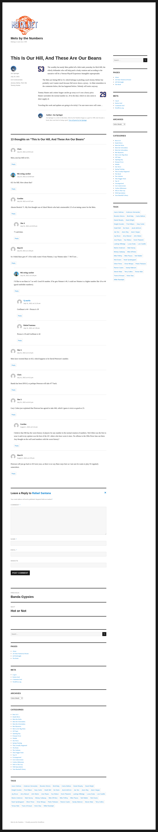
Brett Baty (56, 786)
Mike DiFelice (53, 798)
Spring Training (17, 743)
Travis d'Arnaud (27, 806)
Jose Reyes (45, 794)
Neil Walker (84, 798)
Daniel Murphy (78, 786)
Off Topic (15, 731)
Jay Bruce (14, 794)
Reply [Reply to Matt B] (13, 263)
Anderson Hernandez (31, 786)
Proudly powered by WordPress (34, 822)
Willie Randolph (49, 806)
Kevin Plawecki (66, 794)
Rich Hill (24, 83)
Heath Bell (47, 790)
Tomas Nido (15, 806)
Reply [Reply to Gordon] (13, 214)
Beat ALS (15, 714)
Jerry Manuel (24, 794)
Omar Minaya (41, 802)
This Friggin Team (18, 752)
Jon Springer (15, 73)
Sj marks (27, 301)
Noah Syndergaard (17, 802)
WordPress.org (17, 682)
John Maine (35, 794)
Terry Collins (100, 802)
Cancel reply (104, 493)
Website (14, 561)
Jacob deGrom (66, 790)
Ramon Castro (65, 802)
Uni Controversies (16, 80)
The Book (15, 658)
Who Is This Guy (18, 764)
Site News (16, 741)
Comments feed (17, 679)
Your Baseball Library (19, 769)
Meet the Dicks (17, 719)
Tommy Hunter (15, 85)
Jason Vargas (95, 790)
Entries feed (16, 677)
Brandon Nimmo (45, 786)
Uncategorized (17, 757)
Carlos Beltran (66, 786)
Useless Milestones (18, 762)
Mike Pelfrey (64, 798)
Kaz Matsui (55, 794)
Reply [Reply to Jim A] (17, 238)
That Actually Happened (20, 745)
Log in (14, 675)
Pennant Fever (17, 736)
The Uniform (16, 750)
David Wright (89, 786)
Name (14, 539)
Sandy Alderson (77, 802)
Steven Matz (89, 802)
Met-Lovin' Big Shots (19, 729)
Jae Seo (76, 790)
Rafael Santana (41, 493)
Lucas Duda (91, 794)
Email (14, 550)
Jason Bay (85, 790)
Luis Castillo (101, 794)
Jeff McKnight (17, 656)
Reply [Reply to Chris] (13, 164)
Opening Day (16, 733)
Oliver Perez (30, 802)
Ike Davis (57, 790)
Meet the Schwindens (19, 721)
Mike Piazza (74, 798)
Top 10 (15, 755)
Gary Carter (38, 790)
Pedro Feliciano (53, 802)
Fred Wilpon (28, 790)
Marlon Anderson (17, 798)
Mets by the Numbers (27, 38)
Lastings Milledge (78, 794)
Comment (15, 505)
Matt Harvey (29, 798)
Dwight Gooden (16, 790)
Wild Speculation (18, 767)
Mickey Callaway (40, 798)
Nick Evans (94, 798)
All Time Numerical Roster (21, 653)
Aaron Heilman (16, 786)
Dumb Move (16, 717)
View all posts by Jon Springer (78, 120)
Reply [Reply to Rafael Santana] (20, 340)
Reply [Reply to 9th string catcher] (13, 189)
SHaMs (15, 738)
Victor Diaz (37, 806)
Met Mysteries (17, 726)
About (14, 651)
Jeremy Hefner (15, 83)
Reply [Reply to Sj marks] (20, 316)
